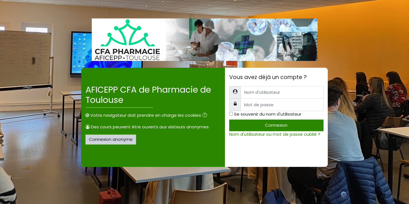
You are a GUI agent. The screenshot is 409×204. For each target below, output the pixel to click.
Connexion (276, 125)
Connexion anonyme (111, 139)
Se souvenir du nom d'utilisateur (267, 114)
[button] (206, 115)
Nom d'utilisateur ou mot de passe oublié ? (274, 134)
